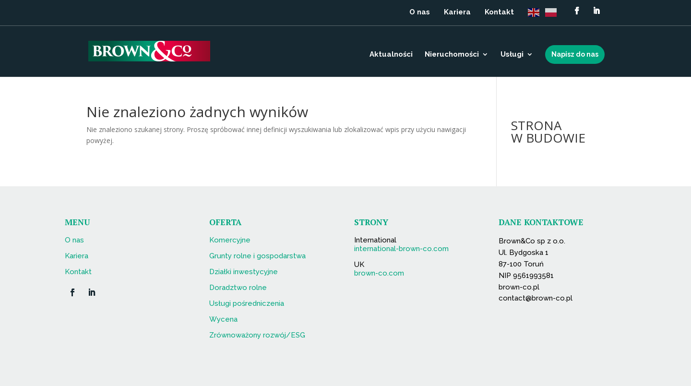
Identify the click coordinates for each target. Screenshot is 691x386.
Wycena (223, 319)
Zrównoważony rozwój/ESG (257, 335)
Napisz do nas (574, 54)
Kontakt (499, 12)
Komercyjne (229, 240)
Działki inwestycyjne (243, 271)
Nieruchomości (452, 55)
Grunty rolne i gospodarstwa (257, 256)
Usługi (512, 55)
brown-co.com (379, 273)
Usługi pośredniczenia (246, 303)
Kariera (457, 12)
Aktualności (391, 55)
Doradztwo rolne (238, 287)
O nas (419, 12)
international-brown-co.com (401, 248)
